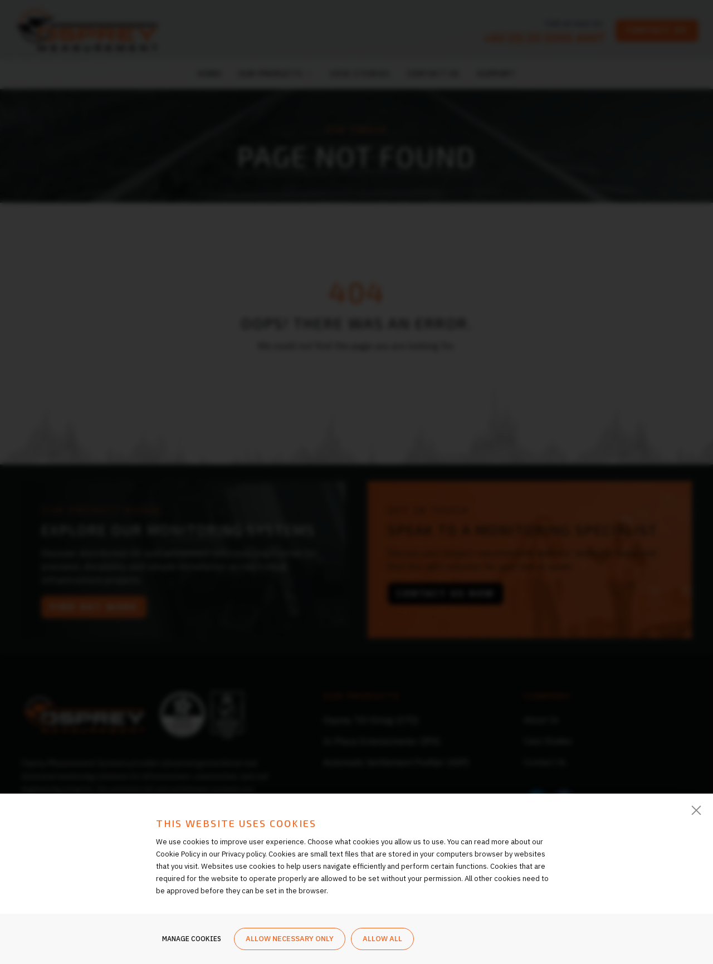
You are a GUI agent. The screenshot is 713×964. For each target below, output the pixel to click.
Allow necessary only (290, 940)
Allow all (382, 940)
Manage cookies (191, 940)
